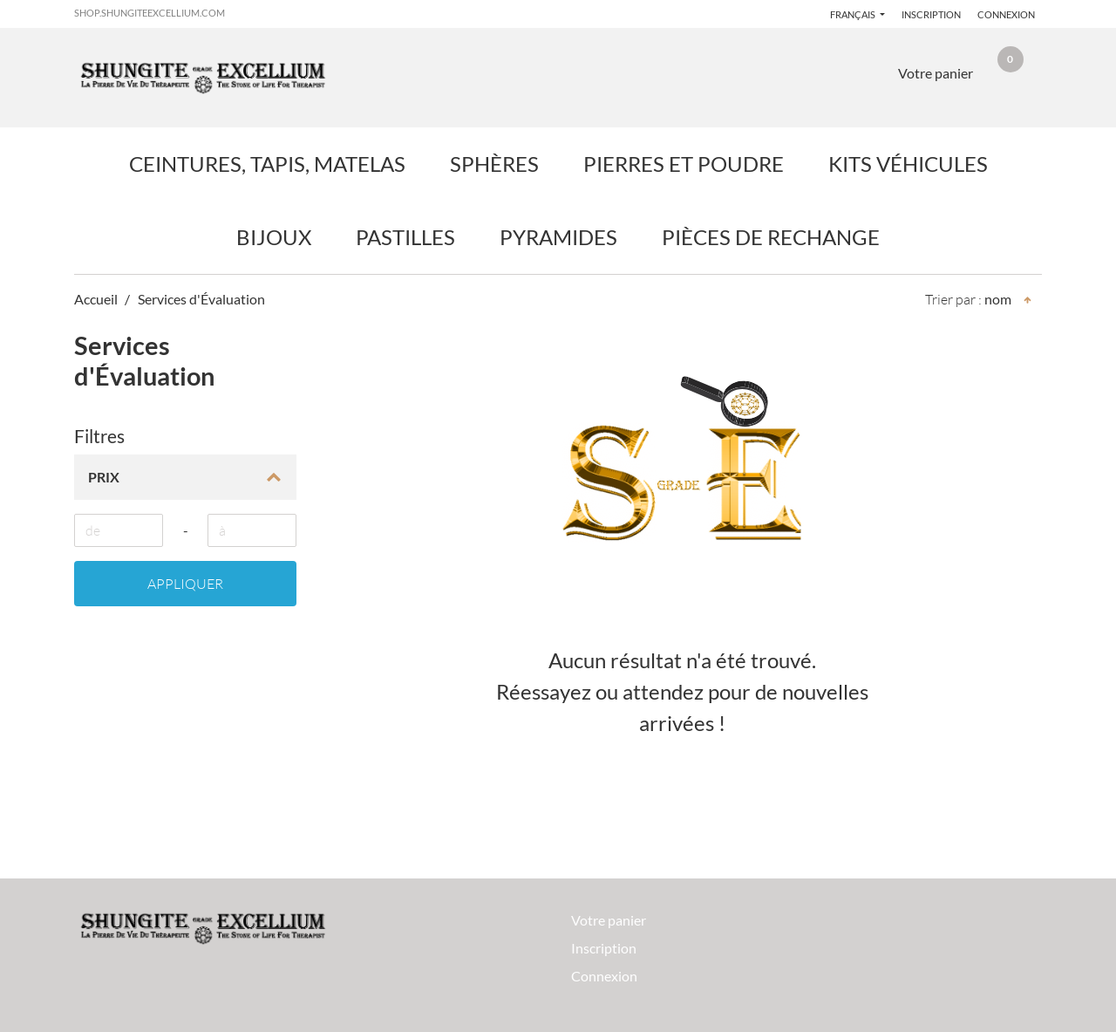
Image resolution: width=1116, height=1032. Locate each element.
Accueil (96, 298)
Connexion (1006, 14)
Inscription (931, 14)
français (853, 14)
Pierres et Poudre (683, 163)
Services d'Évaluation (201, 298)
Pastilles (405, 236)
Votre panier (608, 920)
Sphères (494, 163)
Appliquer (185, 583)
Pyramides (558, 236)
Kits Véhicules (908, 163)
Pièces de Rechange (771, 236)
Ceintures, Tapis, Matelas (267, 163)
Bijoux (273, 236)
